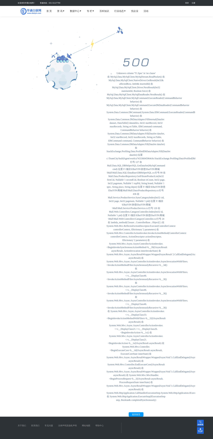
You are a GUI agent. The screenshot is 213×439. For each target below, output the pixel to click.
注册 (193, 3)
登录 (187, 3)
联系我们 (35, 425)
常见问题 (49, 425)
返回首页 (136, 414)
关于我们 (22, 425)
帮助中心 (99, 425)
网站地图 (86, 425)
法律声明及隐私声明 (67, 425)
